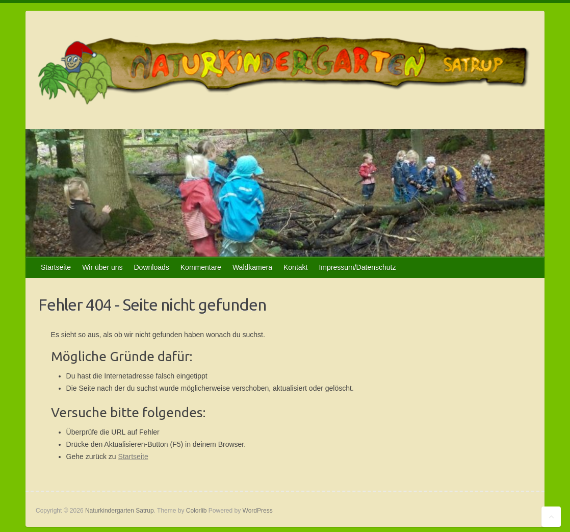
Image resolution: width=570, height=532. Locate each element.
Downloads (151, 267)
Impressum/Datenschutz (357, 267)
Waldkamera (252, 267)
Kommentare (200, 267)
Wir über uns (102, 267)
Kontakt (295, 267)
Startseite (56, 267)
